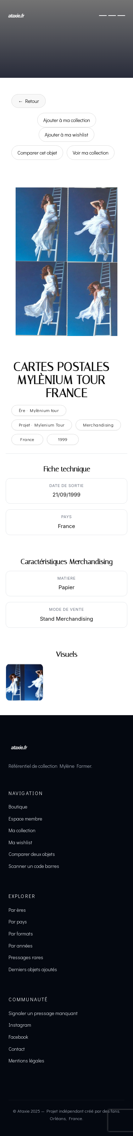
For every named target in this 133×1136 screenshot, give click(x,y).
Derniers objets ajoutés (33, 969)
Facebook (18, 1036)
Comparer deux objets (32, 854)
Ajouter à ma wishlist (66, 134)
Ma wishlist (20, 842)
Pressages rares (26, 957)
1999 (63, 439)
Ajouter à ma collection (66, 120)
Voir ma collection (91, 152)
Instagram (20, 1024)
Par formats (21, 933)
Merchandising (98, 425)
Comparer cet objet (37, 152)
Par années (21, 945)
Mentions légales (26, 1060)
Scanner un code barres (34, 866)
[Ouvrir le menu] (112, 15)
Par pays (18, 921)
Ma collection (22, 830)
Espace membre (25, 818)
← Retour (28, 101)
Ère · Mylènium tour (39, 410)
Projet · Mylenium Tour (42, 425)
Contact (17, 1048)
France (27, 439)
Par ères (17, 909)
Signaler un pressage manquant (43, 1013)
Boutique (18, 806)
